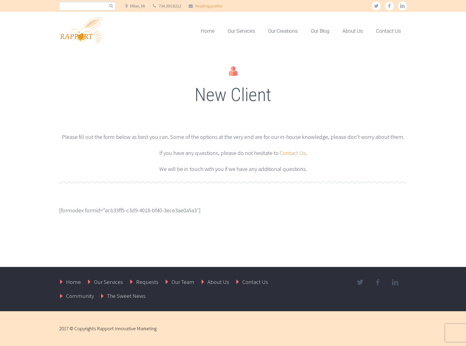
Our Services (241, 31)
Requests (147, 281)
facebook (389, 5)
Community (80, 295)
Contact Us (388, 31)
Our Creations (283, 31)
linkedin (402, 5)
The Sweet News (126, 295)
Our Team (182, 281)
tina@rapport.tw (209, 6)
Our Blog (320, 31)
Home (208, 31)
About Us (352, 31)
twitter (376, 5)
